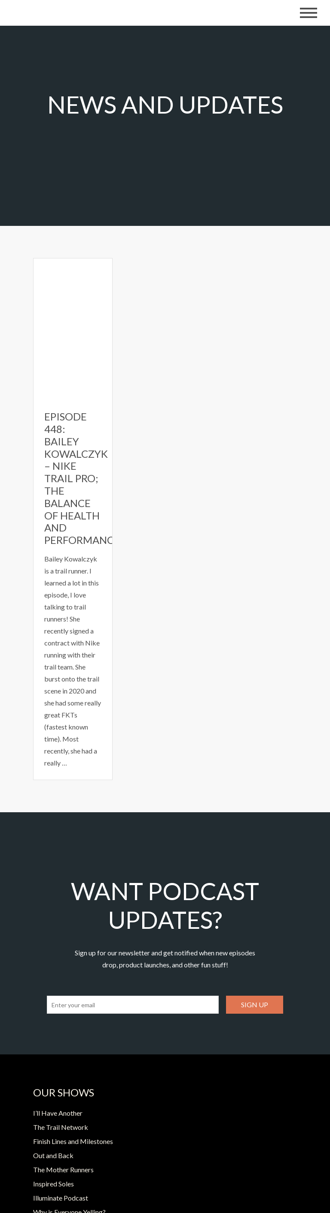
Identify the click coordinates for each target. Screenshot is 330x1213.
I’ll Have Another (57, 1113)
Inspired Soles (53, 1184)
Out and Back (53, 1155)
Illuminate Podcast (60, 1198)
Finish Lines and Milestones (73, 1141)
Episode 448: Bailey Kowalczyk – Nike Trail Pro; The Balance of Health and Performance (82, 478)
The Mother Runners (63, 1169)
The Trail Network (60, 1127)
